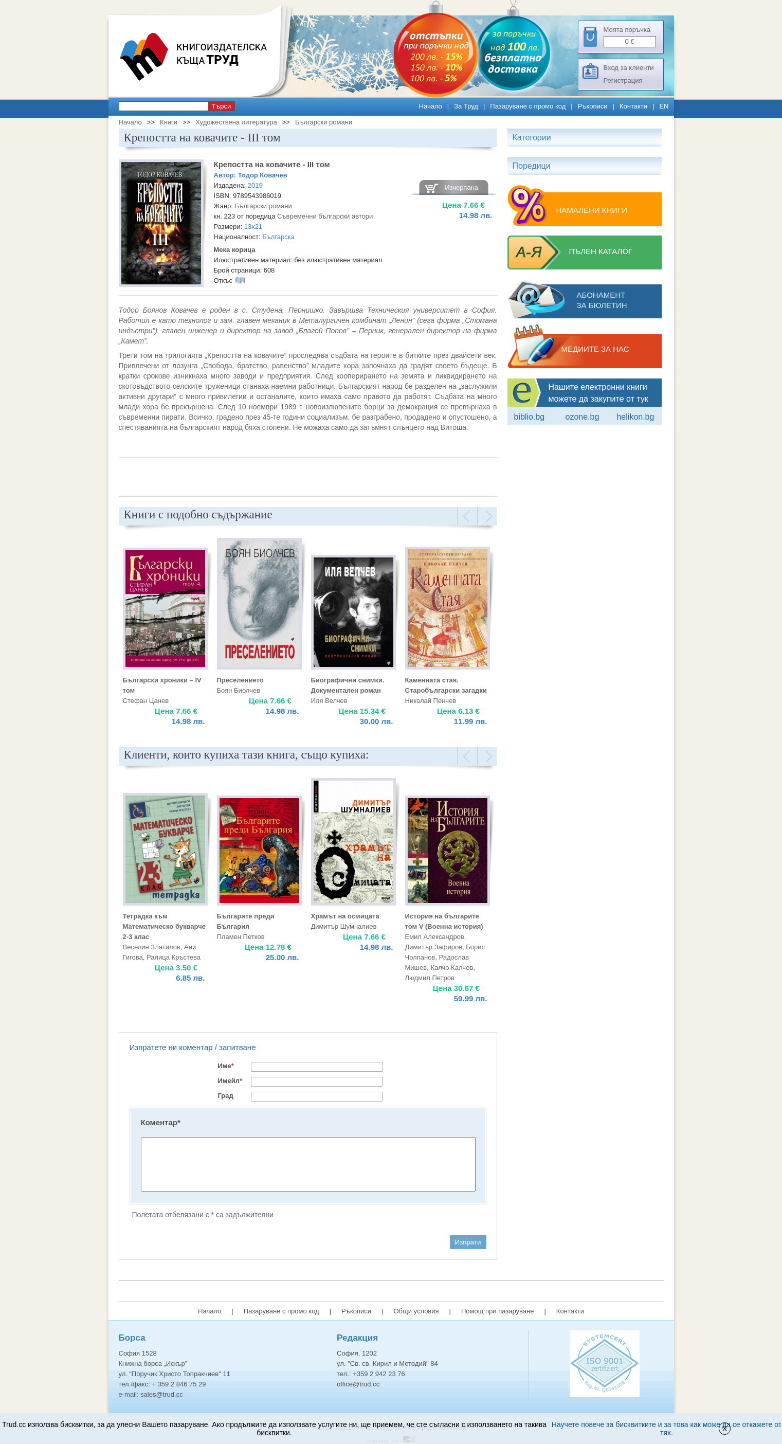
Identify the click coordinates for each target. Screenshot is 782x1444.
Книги (168, 122)
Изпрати (468, 1242)
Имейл (230, 1081)
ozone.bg (582, 416)
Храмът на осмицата (345, 916)
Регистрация (623, 80)
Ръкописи (593, 106)
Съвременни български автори (325, 216)
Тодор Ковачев (262, 175)
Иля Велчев (329, 701)
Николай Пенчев (431, 701)
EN (663, 106)
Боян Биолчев (239, 690)
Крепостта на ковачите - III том (272, 164)
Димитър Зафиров (434, 947)
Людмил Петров (429, 978)
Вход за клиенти (629, 67)
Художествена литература (236, 122)
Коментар (160, 1122)
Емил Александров (434, 937)
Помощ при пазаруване (497, 1311)
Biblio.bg (529, 416)
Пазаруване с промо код (528, 106)
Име (226, 1066)
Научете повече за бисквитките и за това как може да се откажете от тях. (666, 1428)
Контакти (633, 106)
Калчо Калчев (451, 967)
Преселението (240, 680)
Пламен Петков (241, 937)
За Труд (466, 106)
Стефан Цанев (146, 701)
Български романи (323, 122)
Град (225, 1095)
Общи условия (416, 1311)
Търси (221, 106)
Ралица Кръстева (174, 957)
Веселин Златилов (151, 947)
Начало (430, 106)
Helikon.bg (635, 416)
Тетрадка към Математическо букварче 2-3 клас (164, 926)
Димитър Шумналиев (344, 926)
